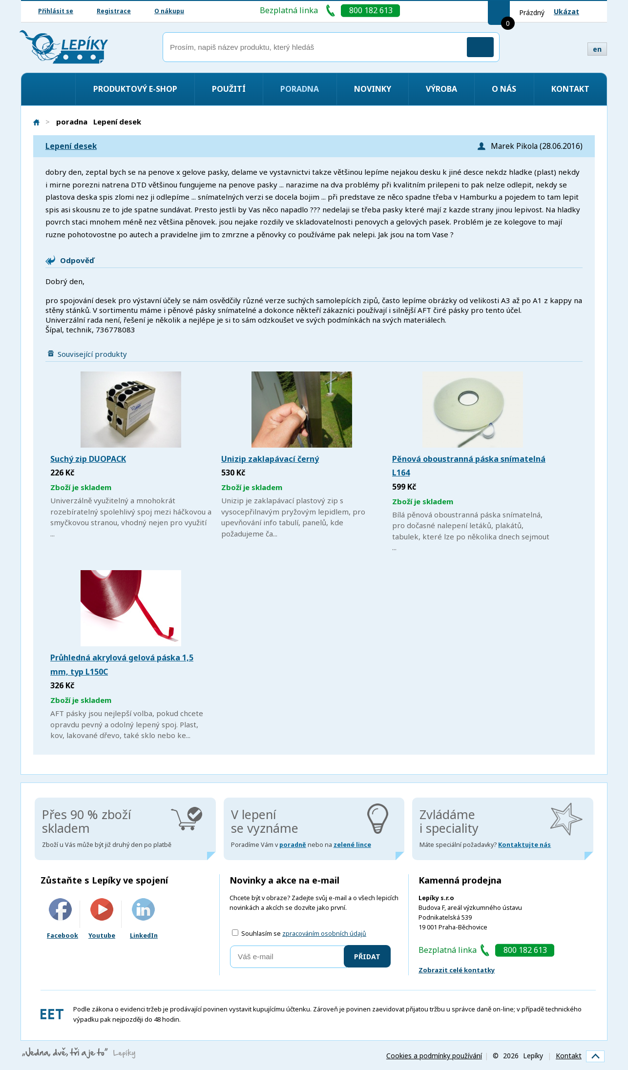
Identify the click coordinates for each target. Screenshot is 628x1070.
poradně (292, 845)
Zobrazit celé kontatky (457, 970)
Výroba (441, 88)
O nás (504, 88)
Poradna (299, 88)
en (597, 49)
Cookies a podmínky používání (434, 1055)
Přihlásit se (55, 11)
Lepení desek (71, 146)
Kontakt (570, 88)
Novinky (372, 88)
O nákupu (169, 11)
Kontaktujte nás (524, 845)
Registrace (114, 11)
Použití (229, 88)
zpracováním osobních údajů (324, 933)
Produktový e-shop (135, 88)
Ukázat (566, 11)
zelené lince (352, 845)
